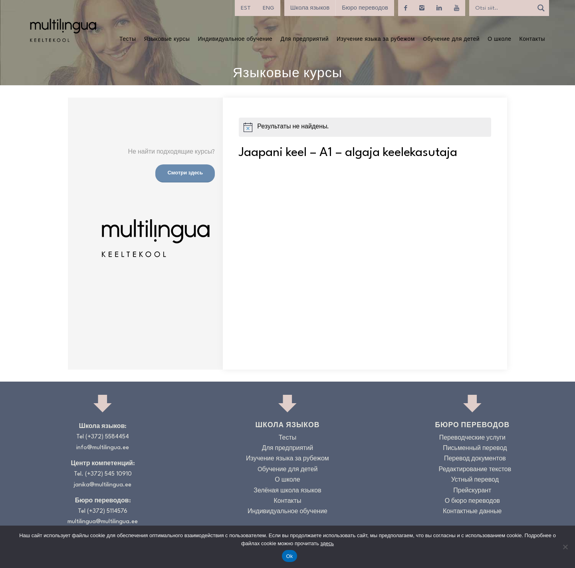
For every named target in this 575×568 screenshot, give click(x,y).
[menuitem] (246, 8)
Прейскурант (472, 491)
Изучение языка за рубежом (287, 459)
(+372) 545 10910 (108, 474)
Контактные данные (472, 512)
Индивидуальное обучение (287, 512)
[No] (565, 547)
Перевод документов (475, 459)
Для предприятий (287, 449)
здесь (327, 543)
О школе (287, 480)
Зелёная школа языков (287, 491)
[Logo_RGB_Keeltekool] (62, 30)
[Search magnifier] (541, 8)
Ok (289, 556)
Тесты (288, 438)
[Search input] (503, 8)
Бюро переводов (365, 8)
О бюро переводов (472, 501)
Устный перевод (475, 480)
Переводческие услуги (472, 438)
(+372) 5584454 (107, 437)
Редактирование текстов (475, 470)
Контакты (287, 501)
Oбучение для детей (288, 470)
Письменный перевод (475, 449)
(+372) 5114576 (107, 511)
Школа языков (309, 8)
